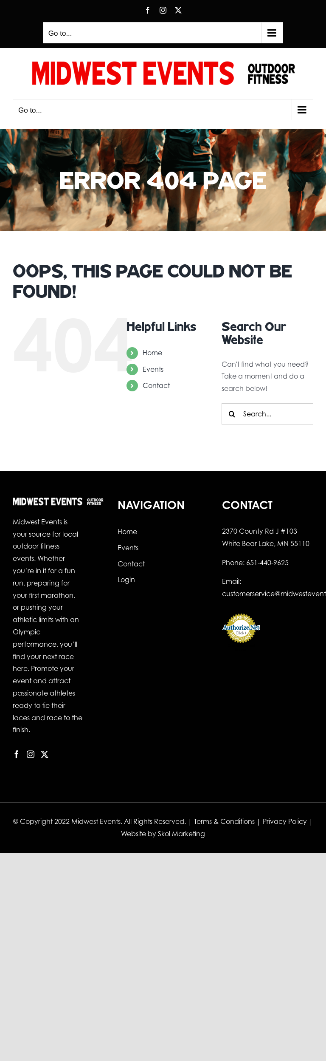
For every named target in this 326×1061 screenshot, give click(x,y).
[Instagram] (30, 754)
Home (152, 352)
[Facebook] (16, 754)
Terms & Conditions (224, 821)
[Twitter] (44, 754)
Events (153, 369)
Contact (156, 385)
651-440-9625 (267, 562)
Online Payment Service (241, 647)
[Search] (232, 413)
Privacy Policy (285, 821)
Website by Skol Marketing (163, 833)
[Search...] (267, 413)
